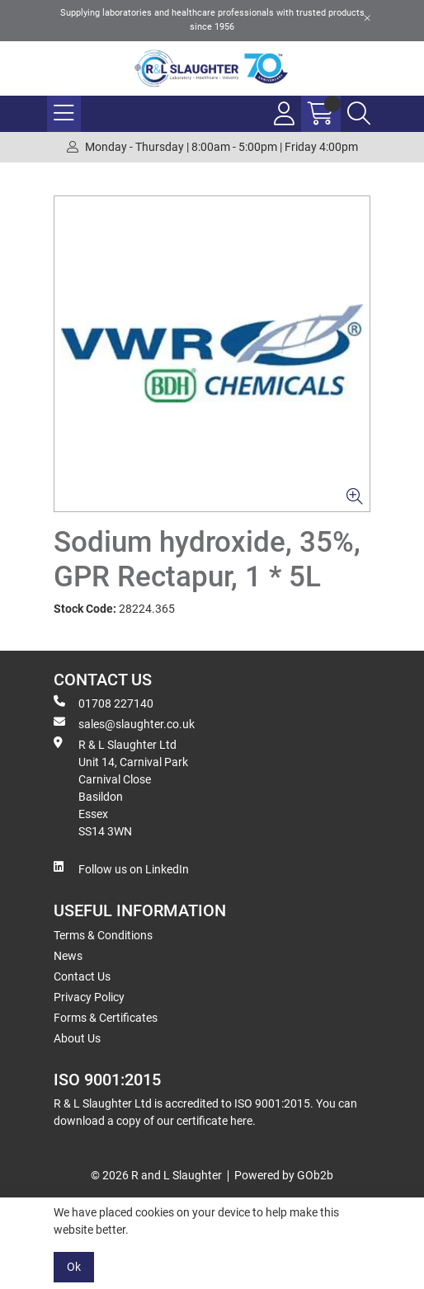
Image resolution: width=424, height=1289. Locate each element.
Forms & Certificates (106, 1017)
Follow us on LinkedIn (121, 868)
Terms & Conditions (103, 935)
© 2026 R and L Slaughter (156, 1175)
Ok (74, 1266)
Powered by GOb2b (283, 1175)
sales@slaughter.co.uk (124, 723)
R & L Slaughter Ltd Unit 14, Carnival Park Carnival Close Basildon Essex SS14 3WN (121, 787)
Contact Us (82, 976)
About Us (77, 1038)
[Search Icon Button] (359, 114)
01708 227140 (103, 702)
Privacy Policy (89, 997)
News (68, 955)
